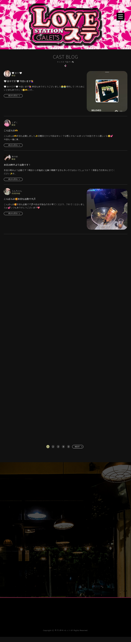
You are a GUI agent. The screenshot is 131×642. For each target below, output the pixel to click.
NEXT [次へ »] (77, 446)
